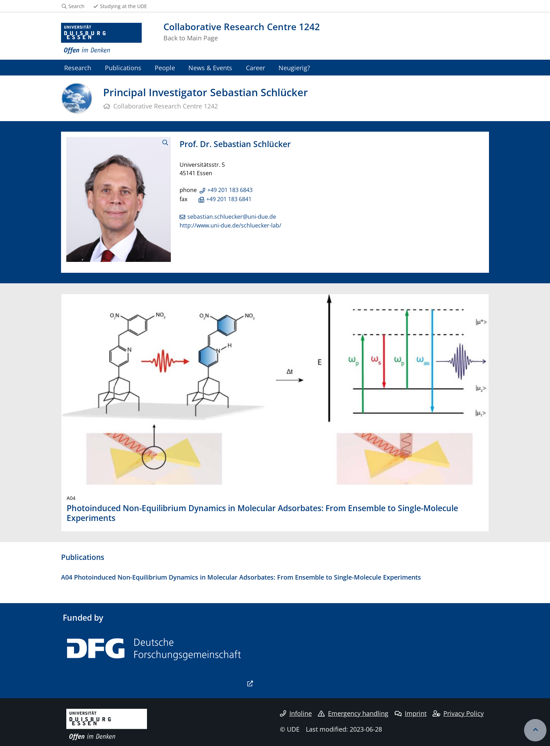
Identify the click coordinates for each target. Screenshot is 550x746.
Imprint (411, 713)
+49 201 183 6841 (228, 199)
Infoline (296, 713)
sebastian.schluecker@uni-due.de (231, 216)
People (165, 67)
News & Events (210, 67)
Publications (123, 67)
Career (255, 67)
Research (77, 67)
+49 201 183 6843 (230, 190)
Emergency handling (353, 713)
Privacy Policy (458, 713)
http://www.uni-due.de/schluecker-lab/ (230, 225)
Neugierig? (294, 67)
